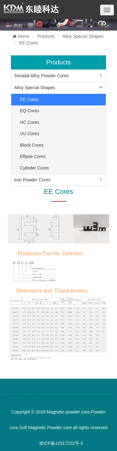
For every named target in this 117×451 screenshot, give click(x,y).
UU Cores (29, 133)
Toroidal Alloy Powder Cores (41, 75)
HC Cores (29, 122)
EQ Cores (29, 110)
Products (46, 36)
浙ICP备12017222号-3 (61, 443)
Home (20, 36)
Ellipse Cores (33, 156)
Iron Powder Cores (32, 179)
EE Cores (28, 42)
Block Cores (31, 145)
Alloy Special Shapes (83, 36)
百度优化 (37, 398)
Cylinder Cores (34, 167)
